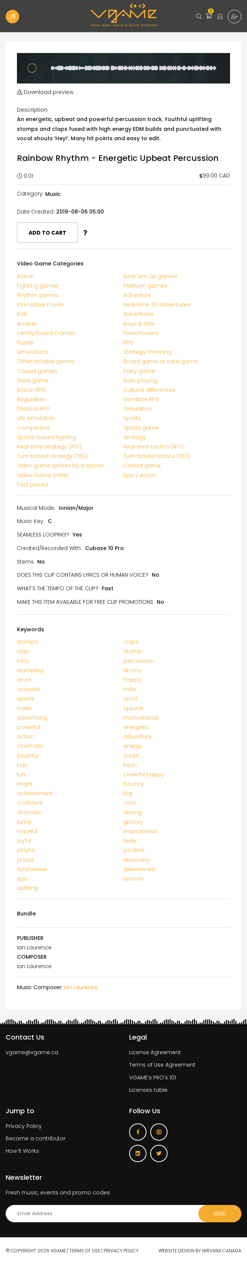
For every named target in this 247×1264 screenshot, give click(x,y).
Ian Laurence (81, 987)
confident (30, 802)
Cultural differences (149, 390)
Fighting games (38, 285)
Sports (132, 418)
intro (23, 661)
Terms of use (84, 1250)
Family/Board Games (46, 333)
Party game (139, 371)
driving (133, 812)
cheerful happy (144, 774)
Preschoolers (141, 333)
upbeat (133, 708)
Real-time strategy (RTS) (49, 446)
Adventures (139, 314)
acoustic (29, 689)
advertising (32, 717)
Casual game (142, 465)
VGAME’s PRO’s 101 (152, 1077)
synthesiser (32, 869)
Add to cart (47, 232)
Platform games (145, 285)
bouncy (134, 784)
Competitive (33, 428)
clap (23, 651)
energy (133, 746)
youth (131, 755)
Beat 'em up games (150, 276)
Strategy (135, 437)
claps (131, 642)
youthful (27, 755)
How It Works (22, 1151)
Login (220, 16)
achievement (35, 793)
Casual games (37, 371)
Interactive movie (40, 304)
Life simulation (36, 418)
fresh (130, 765)
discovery (137, 860)
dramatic (29, 812)
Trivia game (33, 380)
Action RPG (31, 390)
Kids (22, 314)
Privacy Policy (24, 1126)
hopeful (27, 831)
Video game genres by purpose (60, 465)
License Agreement (155, 1052)
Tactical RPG (33, 408)
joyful (24, 840)
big (128, 793)
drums (132, 670)
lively (130, 840)
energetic (136, 727)
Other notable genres (46, 361)
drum (24, 680)
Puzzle (25, 342)
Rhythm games (37, 295)
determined (139, 869)
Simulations (32, 352)
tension (133, 878)
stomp (133, 651)
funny (24, 822)
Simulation (138, 408)
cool (130, 802)
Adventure (137, 295)
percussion (139, 661)
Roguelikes (31, 399)
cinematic (30, 746)
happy (132, 680)
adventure (137, 736)
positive (134, 850)
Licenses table (148, 1090)
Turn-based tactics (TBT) (157, 456)
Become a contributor (36, 1138)
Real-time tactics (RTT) (154, 446)
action (25, 736)
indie (130, 689)
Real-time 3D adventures (157, 304)
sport (131, 698)
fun (21, 774)
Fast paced (32, 484)
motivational (141, 717)
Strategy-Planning (148, 352)
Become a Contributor (12, 16)
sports (25, 698)
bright (25, 784)
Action (25, 276)
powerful (28, 727)
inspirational (140, 831)
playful (26, 850)
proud (25, 860)
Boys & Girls (139, 323)
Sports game (141, 428)
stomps (27, 642)
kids (22, 765)
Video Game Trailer (43, 475)
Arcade (27, 323)
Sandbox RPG (141, 399)
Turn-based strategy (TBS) (52, 456)
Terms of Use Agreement (162, 1064)
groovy (133, 822)
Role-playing (140, 380)
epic (23, 878)
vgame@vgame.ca (32, 1052)
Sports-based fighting (46, 437)
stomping (30, 670)
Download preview (45, 92)
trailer (24, 708)
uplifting (27, 888)
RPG (129, 342)
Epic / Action (140, 475)
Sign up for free (234, 16)
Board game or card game (161, 361)
